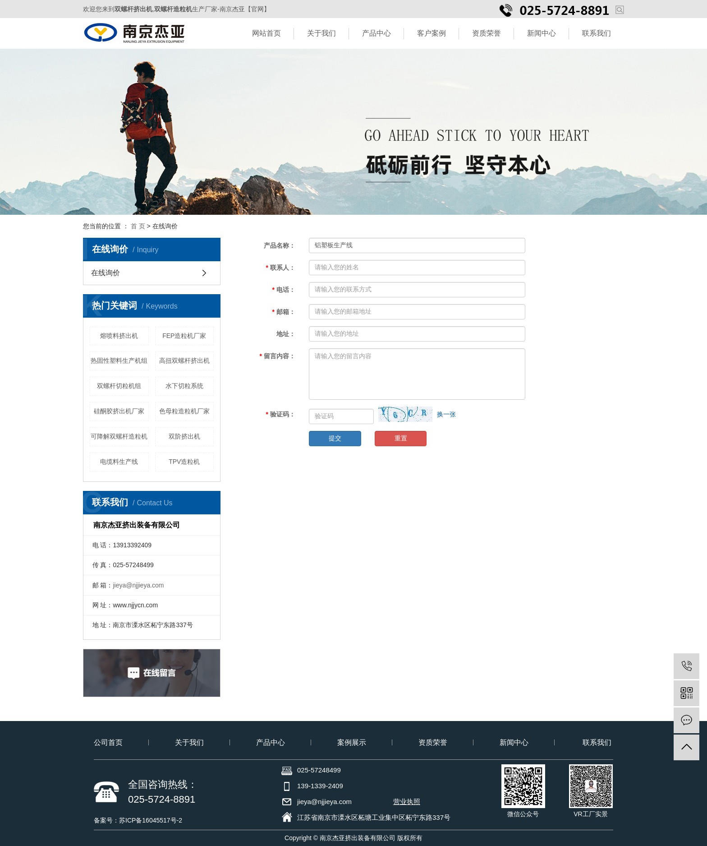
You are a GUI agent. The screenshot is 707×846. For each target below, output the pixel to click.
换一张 (446, 414)
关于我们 (321, 33)
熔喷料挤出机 (119, 335)
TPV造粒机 (184, 461)
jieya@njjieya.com (138, 585)
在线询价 (105, 273)
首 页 (138, 226)
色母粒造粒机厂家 (184, 411)
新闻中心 (541, 33)
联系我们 (596, 33)
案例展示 (351, 742)
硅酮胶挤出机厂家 (119, 411)
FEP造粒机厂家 (184, 335)
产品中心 (376, 33)
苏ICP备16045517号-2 (150, 820)
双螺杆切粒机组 (119, 385)
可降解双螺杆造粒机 (119, 436)
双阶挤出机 (184, 436)
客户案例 (431, 33)
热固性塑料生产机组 (119, 360)
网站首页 (266, 33)
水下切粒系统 (184, 385)
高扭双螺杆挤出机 (184, 360)
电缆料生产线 (119, 461)
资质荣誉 (486, 33)
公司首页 (108, 742)
